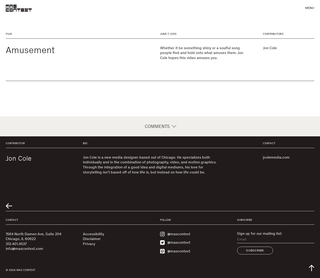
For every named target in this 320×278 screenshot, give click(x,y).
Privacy (89, 244)
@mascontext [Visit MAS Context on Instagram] (175, 234)
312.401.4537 (16, 244)
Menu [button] (309, 8)
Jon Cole (270, 48)
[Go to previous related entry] (9, 206)
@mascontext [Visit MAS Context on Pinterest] (175, 251)
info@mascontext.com (24, 248)
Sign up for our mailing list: (259, 234)
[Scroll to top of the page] (311, 268)
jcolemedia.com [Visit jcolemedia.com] (276, 157)
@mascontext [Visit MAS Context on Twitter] (175, 242)
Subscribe (255, 250)
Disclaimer (92, 239)
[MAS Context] (19, 8)
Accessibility (93, 234)
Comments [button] (160, 126)
